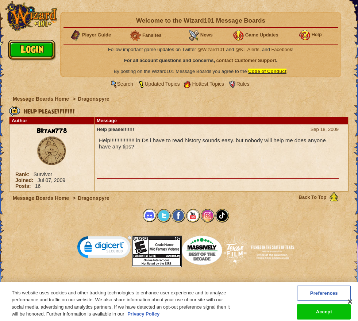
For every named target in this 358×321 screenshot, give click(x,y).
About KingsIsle (217, 283)
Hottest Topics (208, 84)
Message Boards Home (41, 99)
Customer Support (177, 283)
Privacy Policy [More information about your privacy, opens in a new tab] (143, 317)
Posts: (23, 186)
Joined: (25, 180)
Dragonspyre (93, 99)
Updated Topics (162, 84)
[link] (104, 249)
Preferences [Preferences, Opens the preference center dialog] (324, 296)
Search (125, 84)
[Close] (350, 305)
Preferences (250, 283)
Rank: (23, 174)
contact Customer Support (246, 60)
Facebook (281, 49)
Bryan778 (52, 131)
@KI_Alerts (247, 49)
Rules (243, 84)
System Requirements (132, 283)
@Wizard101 (211, 49)
